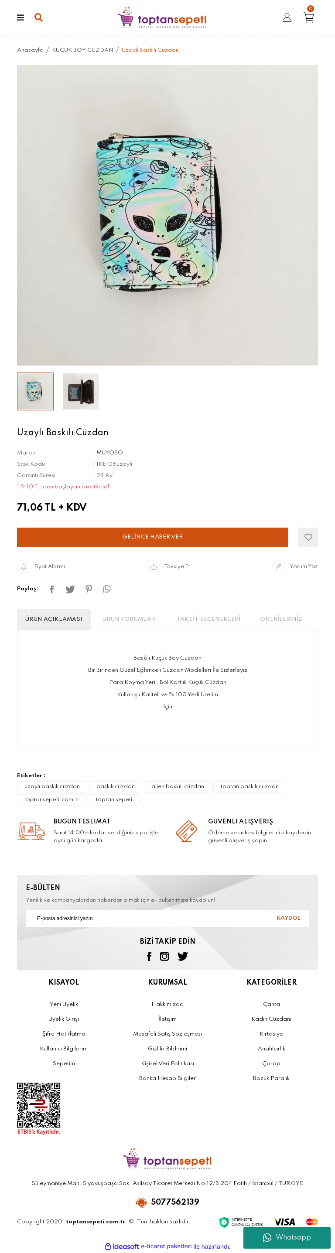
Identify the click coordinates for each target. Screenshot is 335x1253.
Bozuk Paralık (271, 1078)
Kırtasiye (271, 1034)
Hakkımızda (167, 1004)
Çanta (271, 1004)
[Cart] (310, 17)
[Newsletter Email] (167, 918)
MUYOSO (109, 453)
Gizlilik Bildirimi (167, 1049)
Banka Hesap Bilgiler (167, 1078)
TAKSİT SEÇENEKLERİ (208, 619)
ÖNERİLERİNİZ (281, 619)
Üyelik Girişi (63, 1019)
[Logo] (162, 17)
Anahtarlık (271, 1049)
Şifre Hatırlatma (63, 1034)
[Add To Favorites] (308, 537)
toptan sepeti (114, 800)
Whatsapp (287, 1238)
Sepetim (64, 1064)
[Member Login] (287, 17)
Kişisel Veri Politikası (167, 1064)
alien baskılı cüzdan (177, 786)
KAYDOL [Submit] (289, 918)
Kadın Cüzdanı (271, 1019)
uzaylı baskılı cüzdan (52, 786)
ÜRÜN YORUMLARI (129, 619)
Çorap (271, 1064)
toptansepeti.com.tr (51, 800)
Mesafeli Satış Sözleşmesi (167, 1034)
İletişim (167, 1019)
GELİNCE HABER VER (153, 537)
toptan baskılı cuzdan (250, 786)
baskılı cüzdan (115, 786)
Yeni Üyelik (64, 1004)
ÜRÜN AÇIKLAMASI (53, 619)
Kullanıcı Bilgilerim (64, 1049)
